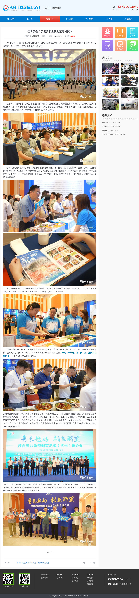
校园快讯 (75, 581)
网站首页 (10, 19)
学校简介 (30, 19)
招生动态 (75, 578)
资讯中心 (50, 19)
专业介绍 (108, 19)
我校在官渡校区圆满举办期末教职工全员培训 (33, 563)
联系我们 (128, 19)
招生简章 (89, 19)
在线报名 (90, 581)
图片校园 (69, 19)
